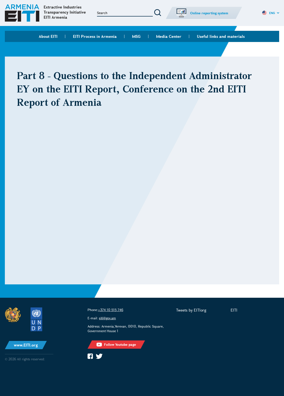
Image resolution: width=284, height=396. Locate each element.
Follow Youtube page (116, 344)
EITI (234, 310)
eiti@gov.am (107, 318)
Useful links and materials (221, 36)
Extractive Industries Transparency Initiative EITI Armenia (65, 12)
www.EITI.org (26, 344)
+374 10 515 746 (110, 309)
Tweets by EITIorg (191, 310)
